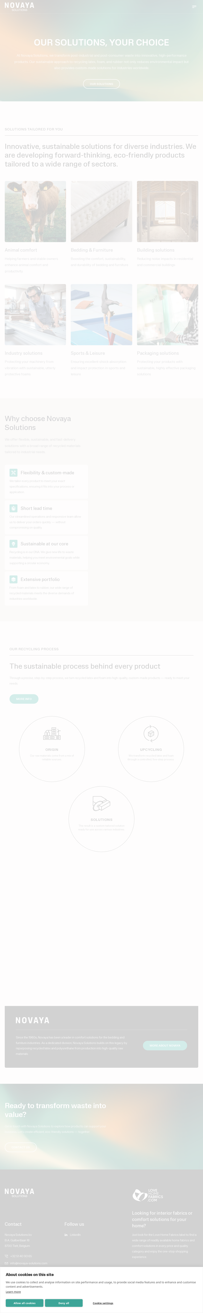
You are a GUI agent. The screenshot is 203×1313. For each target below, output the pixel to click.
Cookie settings (103, 1303)
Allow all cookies (25, 1303)
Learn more (13, 1292)
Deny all (63, 1303)
